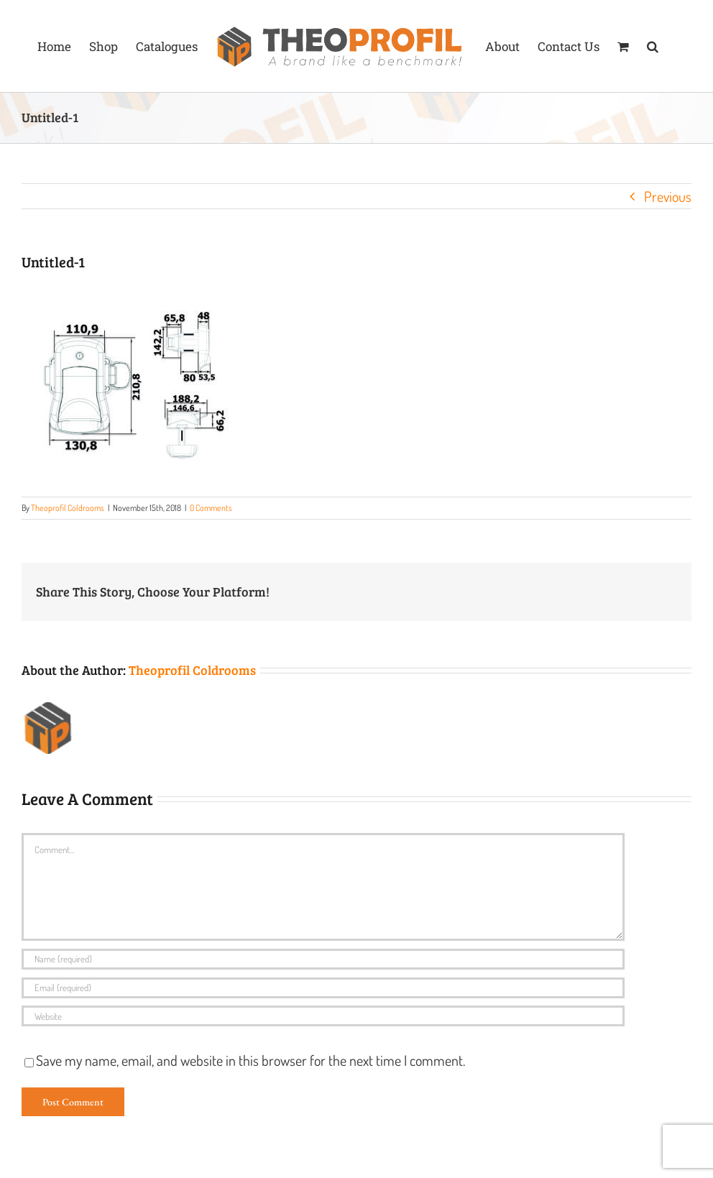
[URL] (323, 1016)
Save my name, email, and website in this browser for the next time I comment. (250, 1060)
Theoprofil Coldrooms (67, 507)
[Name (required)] (323, 959)
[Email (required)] (323, 987)
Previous (667, 196)
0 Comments (211, 507)
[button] (652, 46)
